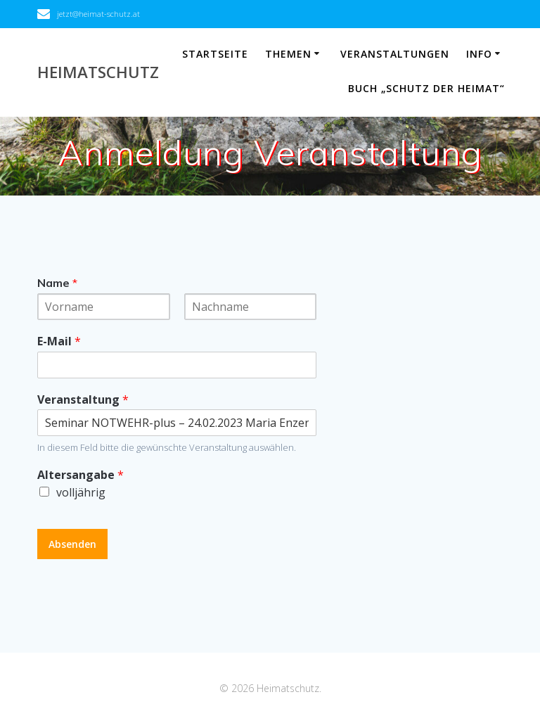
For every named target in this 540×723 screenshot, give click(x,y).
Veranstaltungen (394, 53)
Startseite (215, 53)
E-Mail (59, 341)
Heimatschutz (98, 72)
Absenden (72, 544)
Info (479, 53)
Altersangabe (80, 475)
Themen (288, 53)
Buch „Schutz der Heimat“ (426, 88)
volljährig (80, 492)
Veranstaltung (83, 399)
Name (57, 283)
